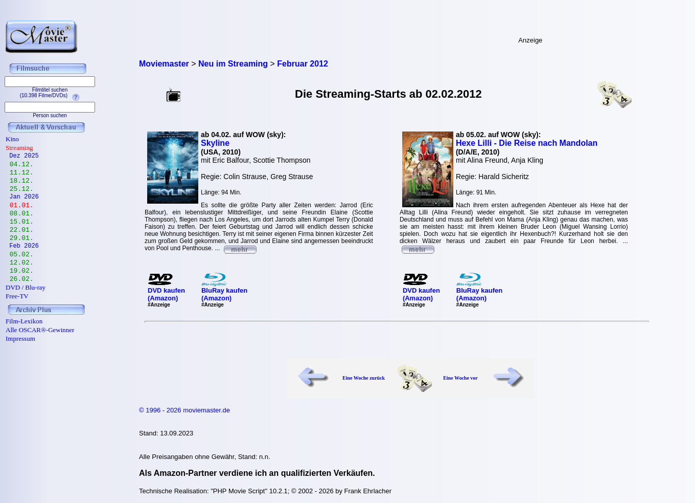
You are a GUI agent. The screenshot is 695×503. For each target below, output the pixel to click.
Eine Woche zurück (363, 378)
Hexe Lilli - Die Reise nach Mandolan (526, 143)
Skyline (215, 143)
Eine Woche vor (460, 378)
